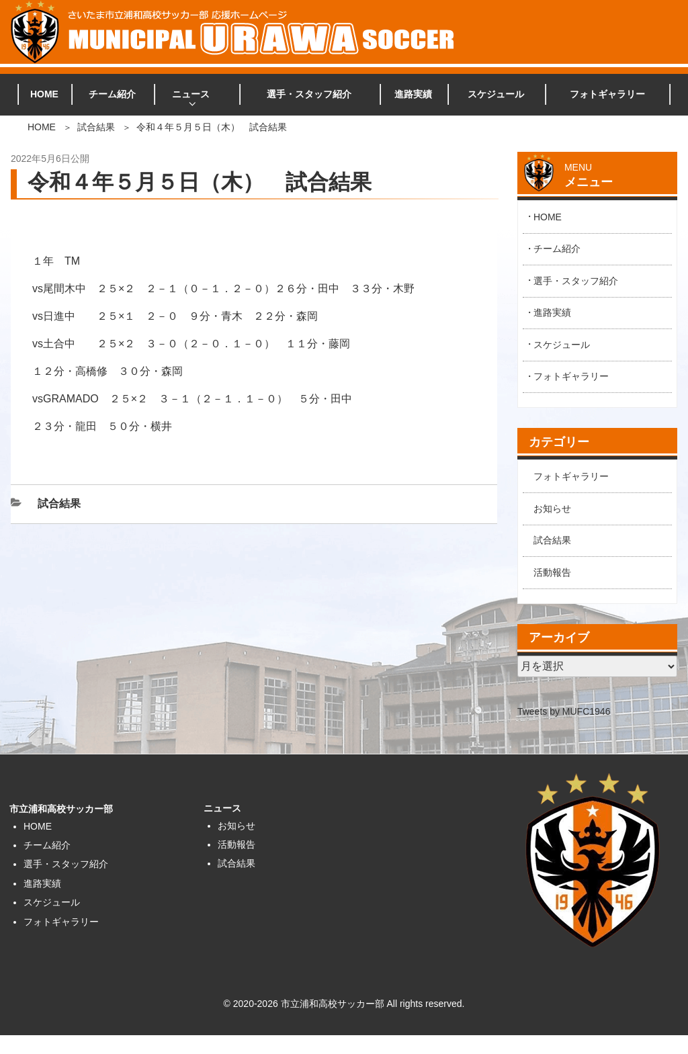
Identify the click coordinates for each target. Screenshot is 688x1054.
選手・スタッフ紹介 (309, 94)
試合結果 (96, 127)
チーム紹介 (112, 94)
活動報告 (552, 572)
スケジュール (496, 94)
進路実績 (413, 94)
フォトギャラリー (607, 94)
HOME (44, 94)
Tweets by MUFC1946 (564, 711)
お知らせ (552, 508)
